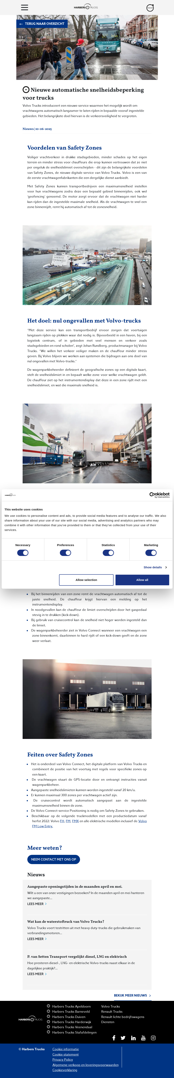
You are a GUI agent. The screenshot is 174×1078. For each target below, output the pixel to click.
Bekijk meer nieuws (133, 996)
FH (62, 821)
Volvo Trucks (110, 1006)
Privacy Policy (62, 1059)
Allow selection (86, 580)
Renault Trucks (111, 1011)
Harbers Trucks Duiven (66, 1017)
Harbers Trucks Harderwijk (69, 1022)
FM (68, 821)
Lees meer (37, 904)
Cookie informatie (65, 1049)
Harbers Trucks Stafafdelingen (72, 1032)
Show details (153, 567)
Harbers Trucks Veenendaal (69, 1027)
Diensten (107, 1022)
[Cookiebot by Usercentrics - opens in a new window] (152, 495)
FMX (75, 821)
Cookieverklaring (64, 1070)
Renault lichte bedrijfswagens (122, 1017)
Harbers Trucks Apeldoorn (69, 1006)
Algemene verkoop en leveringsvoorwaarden (85, 1065)
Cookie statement (65, 1054)
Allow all (142, 580)
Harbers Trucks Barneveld (68, 1011)
